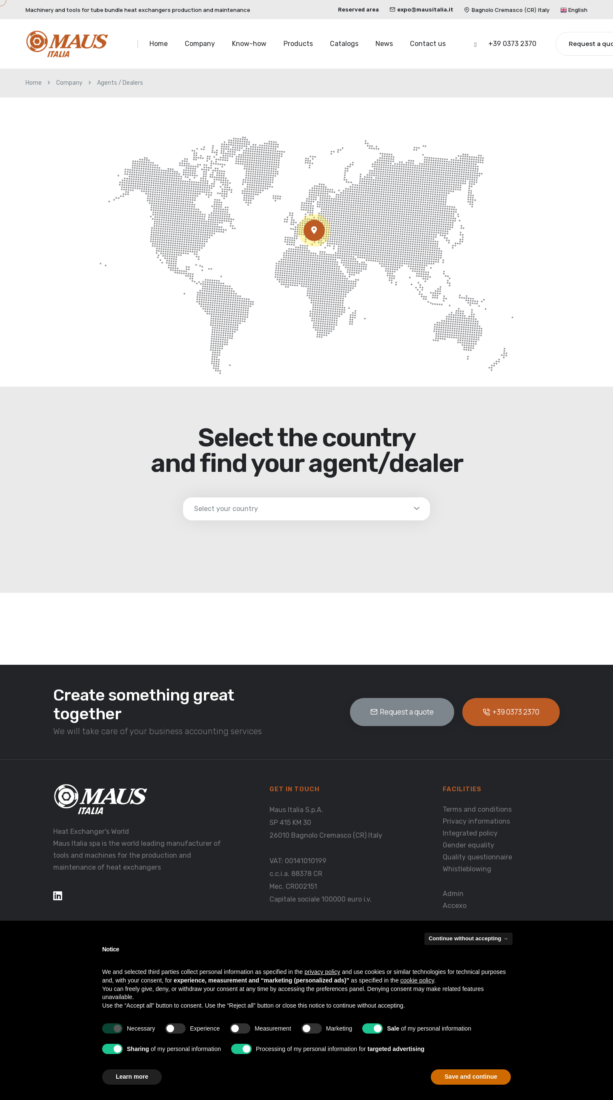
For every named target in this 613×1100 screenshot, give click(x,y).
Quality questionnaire (477, 857)
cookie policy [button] (417, 980)
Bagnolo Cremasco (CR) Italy (507, 10)
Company (200, 44)
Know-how (249, 44)
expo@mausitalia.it (421, 9)
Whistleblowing (467, 869)
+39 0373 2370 (512, 44)
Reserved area (358, 9)
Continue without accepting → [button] (468, 938)
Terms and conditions (477, 809)
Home (158, 44)
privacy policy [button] (322, 971)
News (384, 44)
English (573, 10)
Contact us (428, 44)
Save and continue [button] (470, 1076)
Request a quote (402, 712)
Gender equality (468, 845)
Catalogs (344, 44)
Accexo (455, 906)
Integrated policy (470, 833)
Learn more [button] (132, 1076)
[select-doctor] (306, 508)
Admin (453, 894)
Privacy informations (476, 821)
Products (298, 44)
